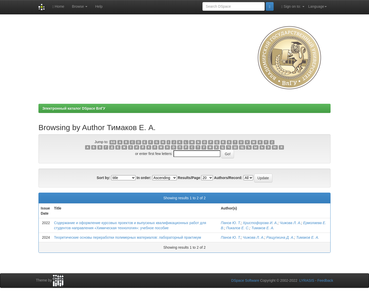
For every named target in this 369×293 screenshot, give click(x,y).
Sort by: (103, 178)
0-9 (113, 142)
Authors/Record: (228, 178)
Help (98, 6)
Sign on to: (292, 6)
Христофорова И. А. (260, 223)
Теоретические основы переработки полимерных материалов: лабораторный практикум (127, 237)
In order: (144, 178)
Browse (80, 6)
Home (58, 6)
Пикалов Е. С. (237, 228)
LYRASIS (306, 280)
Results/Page (189, 178)
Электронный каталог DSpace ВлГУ (73, 108)
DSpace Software (245, 280)
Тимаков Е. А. (262, 228)
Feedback (325, 280)
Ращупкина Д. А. (280, 237)
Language (317, 6)
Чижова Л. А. (290, 223)
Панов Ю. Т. (231, 223)
